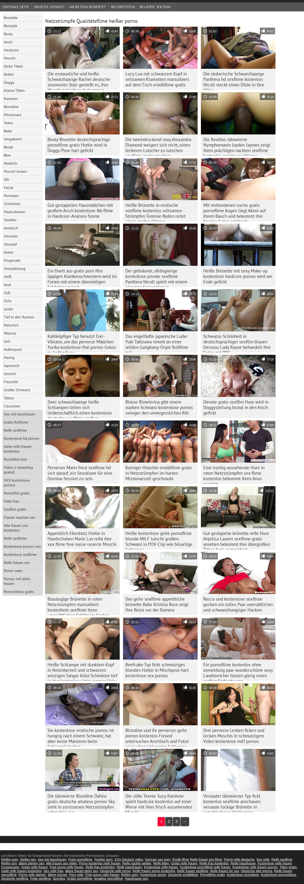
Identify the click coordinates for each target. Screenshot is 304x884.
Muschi (9, 58)
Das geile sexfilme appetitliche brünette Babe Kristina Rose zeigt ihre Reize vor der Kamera (156, 604)
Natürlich (11, 325)
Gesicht (10, 373)
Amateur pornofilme (108, 878)
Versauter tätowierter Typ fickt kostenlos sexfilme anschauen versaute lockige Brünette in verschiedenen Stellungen (232, 802)
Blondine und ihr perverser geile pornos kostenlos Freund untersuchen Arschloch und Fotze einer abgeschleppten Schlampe (157, 736)
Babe (8, 130)
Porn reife (76, 875)
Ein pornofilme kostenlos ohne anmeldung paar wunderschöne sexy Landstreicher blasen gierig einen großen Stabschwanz (238, 671)
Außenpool (13, 349)
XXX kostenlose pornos (17, 482)
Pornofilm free (15, 459)
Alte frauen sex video (61, 863)
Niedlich (10, 163)
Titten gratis (288, 867)
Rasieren (11, 98)
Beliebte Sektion (155, 7)
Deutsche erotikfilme (183, 875)
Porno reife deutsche (239, 859)
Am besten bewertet (87, 7)
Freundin (11, 381)
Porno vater (13, 570)
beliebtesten (123, 7)
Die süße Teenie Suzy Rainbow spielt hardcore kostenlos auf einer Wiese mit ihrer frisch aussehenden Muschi (158, 802)
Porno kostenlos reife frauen (99, 863)
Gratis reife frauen (184, 863)
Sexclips (59, 878)
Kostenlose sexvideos (243, 875)
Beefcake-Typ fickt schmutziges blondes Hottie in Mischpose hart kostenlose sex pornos (157, 670)
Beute (8, 147)
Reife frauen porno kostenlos (154, 871)
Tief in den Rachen (19, 317)
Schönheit (12, 203)
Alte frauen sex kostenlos (16, 528)
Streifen (10, 219)
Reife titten (161, 863)
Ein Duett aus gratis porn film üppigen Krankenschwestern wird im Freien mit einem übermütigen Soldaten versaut (82, 277)
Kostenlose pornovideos (278, 875)
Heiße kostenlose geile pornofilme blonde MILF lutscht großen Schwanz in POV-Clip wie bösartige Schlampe (158, 539)
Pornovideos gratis (19, 591)
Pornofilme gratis (212, 875)
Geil (7, 341)
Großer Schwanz (17, 389)
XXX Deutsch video (128, 859)
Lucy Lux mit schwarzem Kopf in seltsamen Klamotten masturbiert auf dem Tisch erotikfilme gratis (157, 79)
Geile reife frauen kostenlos (18, 449)
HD (6, 179)
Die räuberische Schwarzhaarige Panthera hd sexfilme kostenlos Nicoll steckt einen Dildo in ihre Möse (233, 80)
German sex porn (158, 859)
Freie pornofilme (80, 859)
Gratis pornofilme (79, 878)
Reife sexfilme (15, 430)
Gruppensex (10, 867)
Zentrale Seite (15, 7)
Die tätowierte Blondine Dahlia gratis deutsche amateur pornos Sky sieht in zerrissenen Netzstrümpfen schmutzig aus (81, 802)
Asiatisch (11, 228)
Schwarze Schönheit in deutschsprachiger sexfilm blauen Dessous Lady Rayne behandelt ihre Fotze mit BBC (237, 342)
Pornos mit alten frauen (17, 581)
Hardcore (11, 50)
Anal (7, 284)
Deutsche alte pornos (256, 871)
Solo (7, 300)
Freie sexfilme (40, 878)
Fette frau (11, 501)
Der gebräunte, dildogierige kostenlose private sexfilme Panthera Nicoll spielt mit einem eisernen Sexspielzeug (156, 277)
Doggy (9, 82)
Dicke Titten (13, 66)
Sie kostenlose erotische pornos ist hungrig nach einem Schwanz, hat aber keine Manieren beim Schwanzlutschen (81, 736)
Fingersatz (12, 260)
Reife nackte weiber (136, 863)
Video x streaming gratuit (18, 469)
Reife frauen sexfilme (192, 871)
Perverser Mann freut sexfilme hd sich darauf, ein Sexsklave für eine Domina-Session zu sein (80, 473)
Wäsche (10, 333)
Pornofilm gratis (17, 493)
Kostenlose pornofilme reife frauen (205, 867)
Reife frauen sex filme (206, 859)
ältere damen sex (31, 863)
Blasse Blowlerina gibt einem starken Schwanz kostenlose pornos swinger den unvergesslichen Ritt (159, 407)
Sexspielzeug (14, 268)
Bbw (7, 155)
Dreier (8, 252)
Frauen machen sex (19, 517)
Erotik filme (180, 859)
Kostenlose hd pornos (21, 438)
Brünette (11, 17)
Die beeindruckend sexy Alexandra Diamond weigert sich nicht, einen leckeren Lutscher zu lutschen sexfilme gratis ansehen (158, 146)
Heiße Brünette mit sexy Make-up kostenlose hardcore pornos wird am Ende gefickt (237, 276)
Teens (8, 122)
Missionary (12, 114)
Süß (7, 292)
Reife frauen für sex (224, 871)
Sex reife (262, 859)
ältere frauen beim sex (81, 871)
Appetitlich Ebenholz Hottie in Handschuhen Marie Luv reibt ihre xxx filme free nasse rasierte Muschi (82, 538)
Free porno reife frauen (67, 867)
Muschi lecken (15, 171)
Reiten (9, 74)
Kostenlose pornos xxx (22, 546)
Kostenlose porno (153, 875)
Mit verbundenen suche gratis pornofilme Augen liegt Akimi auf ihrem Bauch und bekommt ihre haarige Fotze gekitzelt (234, 211)
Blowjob (10, 25)
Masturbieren (14, 211)
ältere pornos (57, 875)
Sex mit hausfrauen (19, 414)
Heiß (7, 276)
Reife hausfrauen (243, 863)
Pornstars (11, 195)
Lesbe (8, 308)
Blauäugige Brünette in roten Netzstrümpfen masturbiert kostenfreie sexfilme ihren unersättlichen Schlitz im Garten (78, 605)
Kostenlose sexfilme (20, 554)
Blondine (11, 106)
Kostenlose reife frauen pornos (255, 867)
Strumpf (10, 244)
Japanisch (11, 365)
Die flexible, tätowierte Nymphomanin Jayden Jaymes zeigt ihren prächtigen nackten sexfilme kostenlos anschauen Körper (236, 146)
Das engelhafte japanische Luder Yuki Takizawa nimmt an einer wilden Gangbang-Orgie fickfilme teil (156, 342)
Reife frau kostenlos (214, 863)
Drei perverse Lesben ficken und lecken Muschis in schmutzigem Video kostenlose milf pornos (233, 735)
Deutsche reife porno (115, 871)
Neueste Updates (49, 7)
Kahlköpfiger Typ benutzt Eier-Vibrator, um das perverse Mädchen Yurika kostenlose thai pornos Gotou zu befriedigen (82, 342)
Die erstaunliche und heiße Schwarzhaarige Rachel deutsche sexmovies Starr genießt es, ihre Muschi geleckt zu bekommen (79, 80)
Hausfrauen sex (136, 878)
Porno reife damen (32, 875)
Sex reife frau (53, 871)
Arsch (8, 42)
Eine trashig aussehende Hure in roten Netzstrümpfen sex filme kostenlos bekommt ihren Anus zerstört (234, 474)
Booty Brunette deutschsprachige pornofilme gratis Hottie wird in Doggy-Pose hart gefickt (79, 145)
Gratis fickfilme (16, 422)
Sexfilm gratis (15, 509)
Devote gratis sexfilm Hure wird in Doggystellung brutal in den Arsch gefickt (235, 407)
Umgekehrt (13, 139)
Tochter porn (103, 859)
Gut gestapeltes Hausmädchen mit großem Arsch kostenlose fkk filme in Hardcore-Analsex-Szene (80, 210)
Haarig (9, 357)
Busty (8, 33)
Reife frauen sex (17, 562)
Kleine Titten (14, 90)
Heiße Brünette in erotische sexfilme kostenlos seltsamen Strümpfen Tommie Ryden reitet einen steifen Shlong (155, 211)
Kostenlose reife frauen (275, 863)
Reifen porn (9, 859)
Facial (8, 187)
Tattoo (9, 397)
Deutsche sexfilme (14, 878)
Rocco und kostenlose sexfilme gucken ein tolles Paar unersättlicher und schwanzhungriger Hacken (238, 604)
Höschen (11, 236)
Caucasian (12, 406)
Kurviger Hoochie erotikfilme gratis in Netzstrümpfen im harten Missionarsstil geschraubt (158, 473)
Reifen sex (28, 859)
